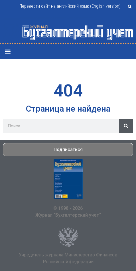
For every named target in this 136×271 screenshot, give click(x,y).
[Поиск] (126, 126)
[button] (129, 6)
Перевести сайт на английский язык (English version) (70, 6)
